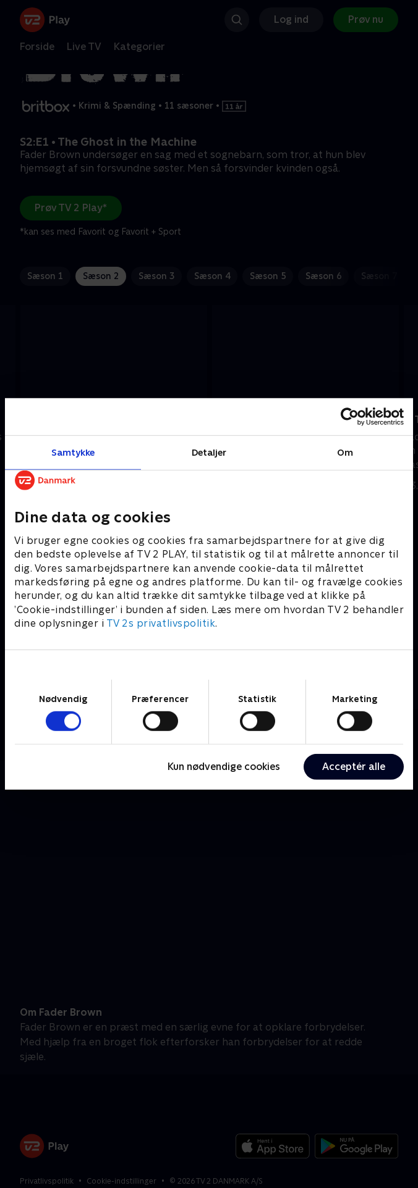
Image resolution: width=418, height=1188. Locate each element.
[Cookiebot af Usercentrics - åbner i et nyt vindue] (350, 417)
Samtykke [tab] (73, 452)
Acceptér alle (353, 766)
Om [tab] (345, 452)
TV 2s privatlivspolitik (161, 623)
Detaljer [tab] (209, 452)
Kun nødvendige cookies (224, 766)
